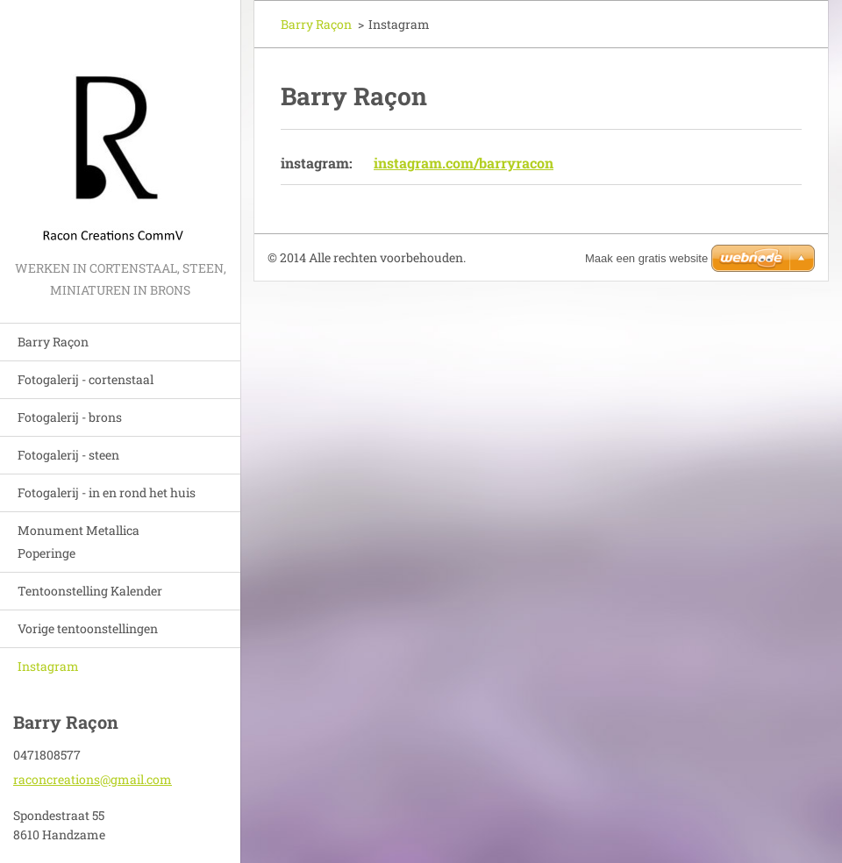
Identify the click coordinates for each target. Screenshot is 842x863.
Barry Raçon (53, 341)
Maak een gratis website (646, 258)
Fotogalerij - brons (70, 417)
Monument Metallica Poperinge (78, 541)
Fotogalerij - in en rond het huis (107, 492)
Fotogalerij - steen (68, 454)
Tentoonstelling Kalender (90, 590)
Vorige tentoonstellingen (88, 628)
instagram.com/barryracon (463, 162)
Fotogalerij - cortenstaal (85, 379)
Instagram (48, 666)
